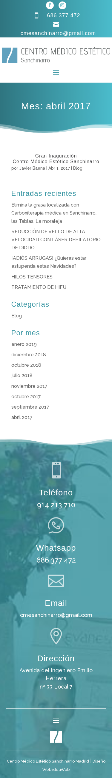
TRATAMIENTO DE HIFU (38, 287)
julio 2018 (22, 375)
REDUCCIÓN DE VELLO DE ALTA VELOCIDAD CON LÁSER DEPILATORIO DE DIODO (56, 240)
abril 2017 (22, 417)
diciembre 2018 (28, 354)
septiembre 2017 (30, 407)
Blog (77, 168)
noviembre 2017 (29, 386)
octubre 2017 (26, 396)
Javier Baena (32, 168)
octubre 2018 (26, 365)
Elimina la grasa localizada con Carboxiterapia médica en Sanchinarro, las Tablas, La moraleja (53, 213)
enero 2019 (24, 344)
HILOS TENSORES (32, 277)
